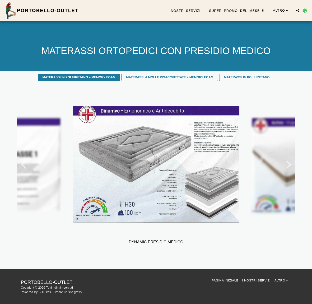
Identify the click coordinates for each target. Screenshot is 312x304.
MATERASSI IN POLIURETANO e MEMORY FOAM (79, 77)
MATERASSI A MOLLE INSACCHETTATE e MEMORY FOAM (170, 77)
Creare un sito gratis (67, 292)
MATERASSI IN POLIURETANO (247, 77)
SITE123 (44, 292)
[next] (288, 164)
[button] (297, 10)
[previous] (24, 164)
